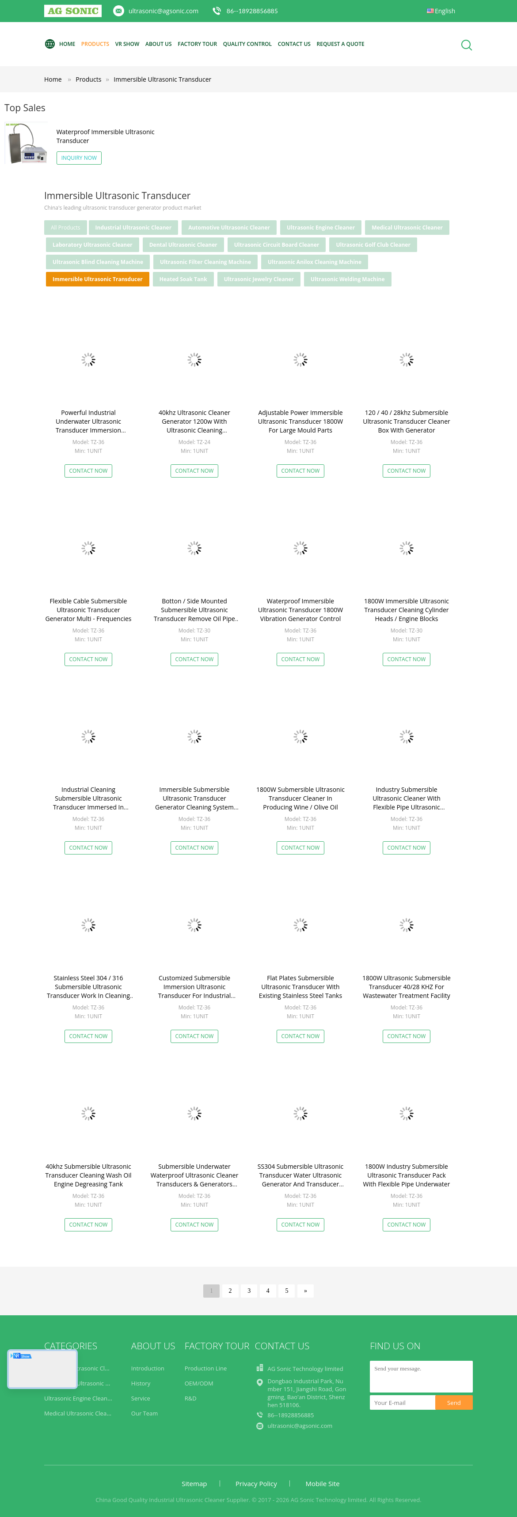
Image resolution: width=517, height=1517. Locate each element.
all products (65, 227)
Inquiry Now (79, 158)
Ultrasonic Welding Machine (348, 279)
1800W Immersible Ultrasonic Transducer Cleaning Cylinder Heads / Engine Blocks (406, 610)
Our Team (144, 1413)
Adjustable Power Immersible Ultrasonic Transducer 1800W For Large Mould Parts (300, 421)
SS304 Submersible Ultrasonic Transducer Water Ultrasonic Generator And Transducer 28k (300, 1179)
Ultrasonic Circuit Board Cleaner (276, 244)
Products (95, 44)
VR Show (127, 44)
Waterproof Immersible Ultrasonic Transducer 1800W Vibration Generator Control (300, 610)
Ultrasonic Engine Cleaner (321, 227)
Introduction (147, 1368)
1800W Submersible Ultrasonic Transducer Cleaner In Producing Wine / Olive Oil (300, 798)
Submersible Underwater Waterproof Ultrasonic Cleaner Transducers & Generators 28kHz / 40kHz (195, 1179)
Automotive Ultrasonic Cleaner (229, 227)
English (445, 11)
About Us (158, 44)
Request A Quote (341, 44)
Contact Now (88, 470)
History (140, 1383)
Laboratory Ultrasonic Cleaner (93, 244)
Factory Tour (197, 44)
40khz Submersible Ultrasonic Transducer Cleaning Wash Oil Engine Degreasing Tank (88, 1175)
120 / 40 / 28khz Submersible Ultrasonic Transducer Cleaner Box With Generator (406, 421)
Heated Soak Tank (183, 279)
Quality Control (247, 44)
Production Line (206, 1368)
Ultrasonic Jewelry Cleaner (259, 279)
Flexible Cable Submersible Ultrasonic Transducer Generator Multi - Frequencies (89, 610)
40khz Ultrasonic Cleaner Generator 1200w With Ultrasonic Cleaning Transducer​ (194, 425)
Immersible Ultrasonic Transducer (162, 79)
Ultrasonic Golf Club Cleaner (373, 244)
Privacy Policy (256, 1483)
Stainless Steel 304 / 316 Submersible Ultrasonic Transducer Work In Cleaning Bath (88, 991)
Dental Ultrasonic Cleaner (183, 244)
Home (59, 44)
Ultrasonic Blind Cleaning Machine (98, 262)
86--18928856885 (252, 11)
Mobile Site (322, 1483)
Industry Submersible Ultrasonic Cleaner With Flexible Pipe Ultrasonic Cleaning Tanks (407, 802)
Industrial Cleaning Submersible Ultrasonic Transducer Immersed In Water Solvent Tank (88, 802)
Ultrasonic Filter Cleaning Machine (205, 262)
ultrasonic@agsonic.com (163, 11)
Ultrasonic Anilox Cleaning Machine (314, 262)
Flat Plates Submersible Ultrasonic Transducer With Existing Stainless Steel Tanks (300, 987)
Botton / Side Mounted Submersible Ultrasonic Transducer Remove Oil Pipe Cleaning (194, 614)
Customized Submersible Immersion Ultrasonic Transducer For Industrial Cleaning (194, 991)
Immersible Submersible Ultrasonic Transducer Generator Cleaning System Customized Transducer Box (194, 802)
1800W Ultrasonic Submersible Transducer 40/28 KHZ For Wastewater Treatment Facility (406, 987)
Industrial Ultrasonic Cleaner (133, 227)
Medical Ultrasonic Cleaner (407, 227)
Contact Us (294, 44)
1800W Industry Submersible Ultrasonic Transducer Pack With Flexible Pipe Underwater (406, 1175)
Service (140, 1398)
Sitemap (194, 1483)
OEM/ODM (199, 1383)
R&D (191, 1398)
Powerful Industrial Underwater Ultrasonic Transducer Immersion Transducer (88, 425)
